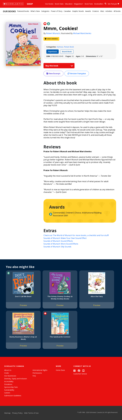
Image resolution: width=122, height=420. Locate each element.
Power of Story (56, 11)
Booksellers (98, 4)
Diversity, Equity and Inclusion (15, 378)
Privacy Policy (17, 413)
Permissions (37, 373)
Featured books (23, 11)
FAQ (34, 376)
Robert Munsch (53, 33)
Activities (108, 11)
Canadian (67, 11)
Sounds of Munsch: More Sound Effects (60, 244)
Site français (113, 4)
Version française (77, 73)
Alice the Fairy (74, 296)
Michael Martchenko (82, 33)
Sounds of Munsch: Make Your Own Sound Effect (65, 238)
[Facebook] (79, 370)
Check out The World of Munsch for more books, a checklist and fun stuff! (76, 235)
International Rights (40, 370)
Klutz (102, 11)
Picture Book (69, 47)
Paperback (52, 51)
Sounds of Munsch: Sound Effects (58, 241)
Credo (6, 373)
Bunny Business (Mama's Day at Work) (102, 297)
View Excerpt (53, 73)
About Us (7, 370)
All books (117, 11)
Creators (95, 11)
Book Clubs (59, 4)
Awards (88, 11)
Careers (7, 393)
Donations (8, 384)
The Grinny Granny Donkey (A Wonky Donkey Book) (47, 298)
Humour (60, 47)
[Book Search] (105, 3)
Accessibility (8, 381)
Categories (45, 11)
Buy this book (58, 65)
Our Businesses (10, 376)
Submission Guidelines (12, 395)
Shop (30, 3)
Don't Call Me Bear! (19, 296)
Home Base (60, 370)
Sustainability (9, 390)
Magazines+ (78, 4)
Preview (18, 307)
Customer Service (80, 374)
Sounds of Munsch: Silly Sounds (57, 246)
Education (68, 4)
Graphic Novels (78, 11)
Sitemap (7, 413)
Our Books (49, 4)
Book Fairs (89, 4)
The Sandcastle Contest (18, 339)
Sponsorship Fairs (11, 387)
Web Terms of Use (31, 413)
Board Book (67, 51)
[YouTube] (83, 370)
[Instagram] (74, 370)
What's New (35, 11)
